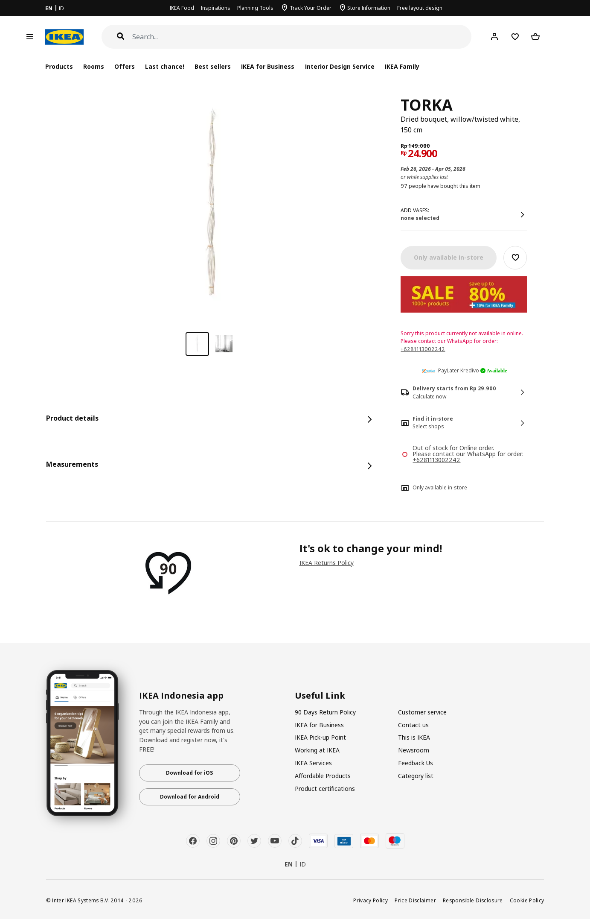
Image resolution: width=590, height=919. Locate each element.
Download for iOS (189, 772)
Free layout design (419, 8)
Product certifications (325, 788)
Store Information (368, 8)
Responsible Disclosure (473, 900)
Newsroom (413, 750)
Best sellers (213, 66)
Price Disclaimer (415, 900)
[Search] (302, 37)
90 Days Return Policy (325, 712)
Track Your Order (310, 8)
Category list (415, 776)
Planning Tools (255, 8)
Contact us (413, 725)
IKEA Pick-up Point (320, 737)
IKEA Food (182, 8)
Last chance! (164, 66)
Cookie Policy (527, 900)
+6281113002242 (423, 349)
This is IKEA (414, 737)
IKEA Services (313, 763)
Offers (124, 66)
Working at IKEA (317, 750)
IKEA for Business (267, 66)
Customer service (422, 712)
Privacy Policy (370, 900)
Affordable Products (323, 776)
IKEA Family (402, 66)
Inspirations (215, 8)
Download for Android (189, 796)
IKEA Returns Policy (326, 563)
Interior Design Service (340, 66)
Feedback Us (415, 763)
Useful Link (320, 696)
